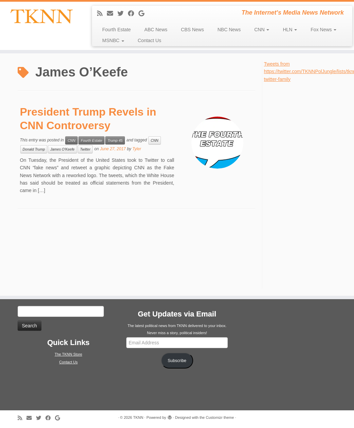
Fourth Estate (116, 29)
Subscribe (177, 360)
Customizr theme (220, 417)
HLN (290, 29)
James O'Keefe (62, 149)
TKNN (138, 417)
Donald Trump (34, 149)
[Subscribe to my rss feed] (102, 13)
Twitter (85, 149)
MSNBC (113, 40)
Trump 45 (115, 140)
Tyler (136, 149)
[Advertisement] (307, 185)
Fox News (323, 29)
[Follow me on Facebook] (133, 13)
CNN (261, 29)
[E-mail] (112, 13)
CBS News (192, 29)
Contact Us (149, 40)
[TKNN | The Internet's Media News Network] (41, 16)
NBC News (229, 29)
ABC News (155, 29)
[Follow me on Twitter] (122, 13)
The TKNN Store (68, 354)
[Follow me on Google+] (143, 13)
